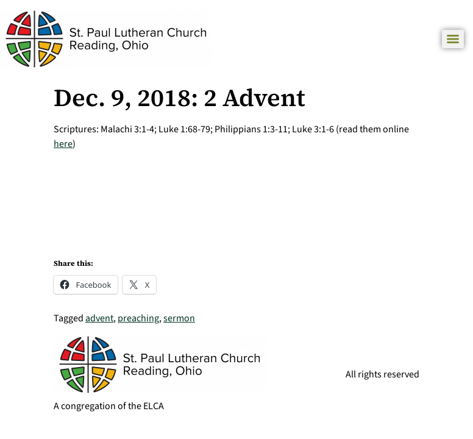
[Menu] (453, 39)
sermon (179, 318)
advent (99, 318)
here (63, 144)
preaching (138, 318)
